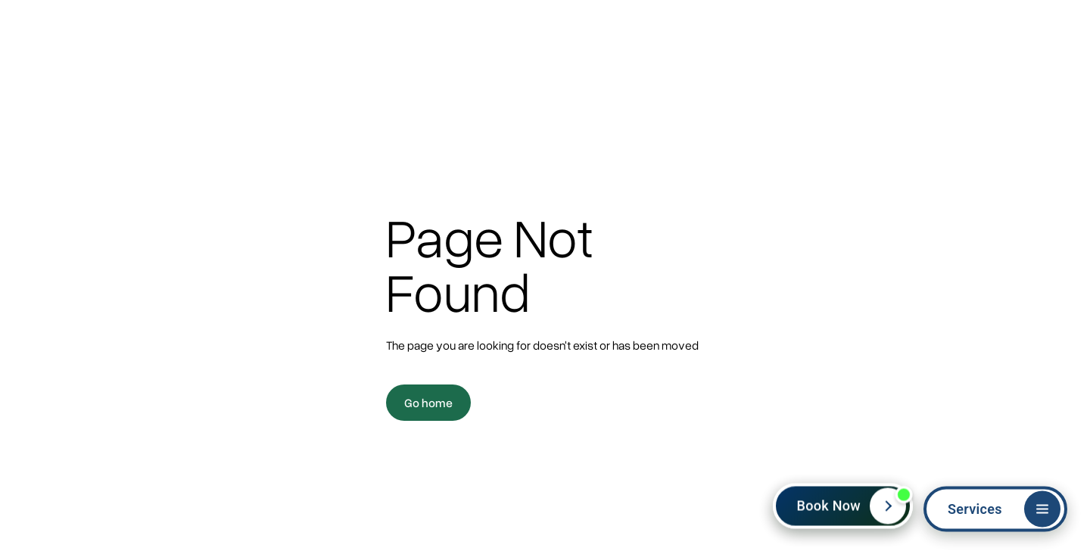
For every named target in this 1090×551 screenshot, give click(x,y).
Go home (428, 402)
